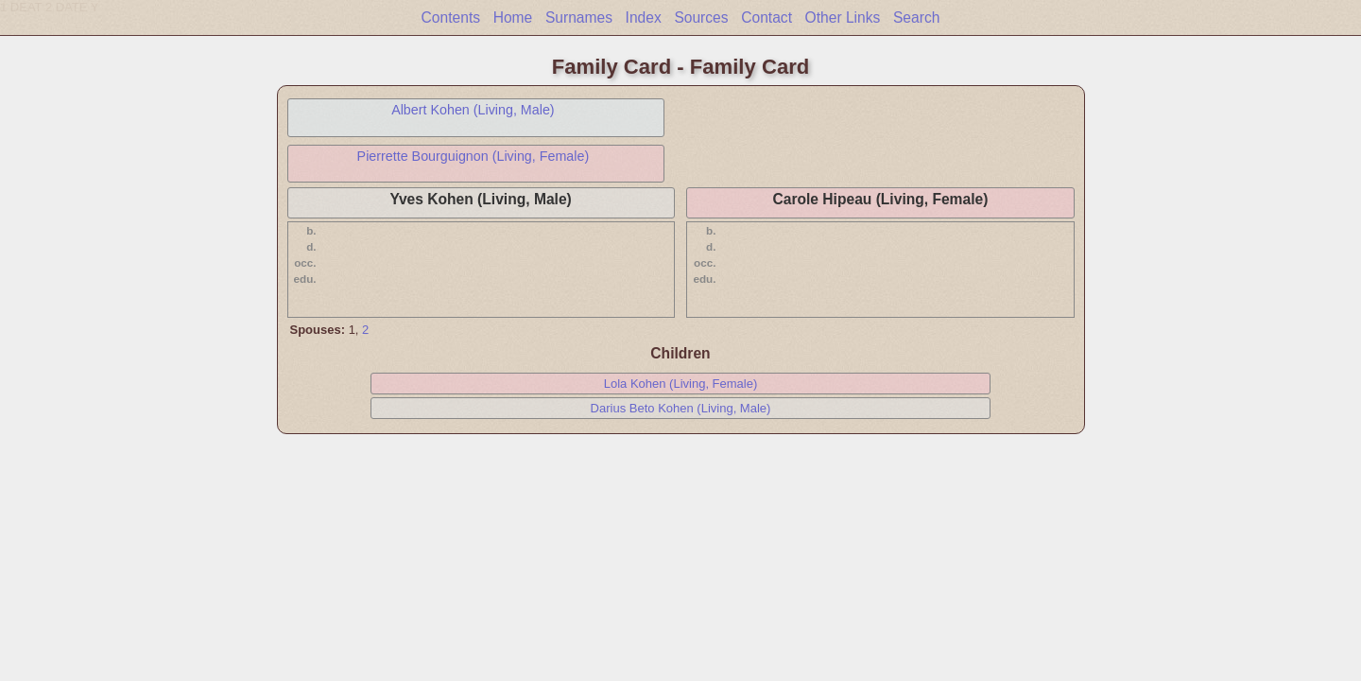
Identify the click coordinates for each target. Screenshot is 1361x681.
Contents (451, 17)
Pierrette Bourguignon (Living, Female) (473, 156)
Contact (766, 17)
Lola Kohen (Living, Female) (681, 383)
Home (513, 17)
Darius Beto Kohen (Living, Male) (681, 408)
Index (644, 17)
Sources (701, 17)
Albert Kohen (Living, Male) (472, 109)
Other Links (843, 17)
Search (916, 17)
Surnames (578, 17)
